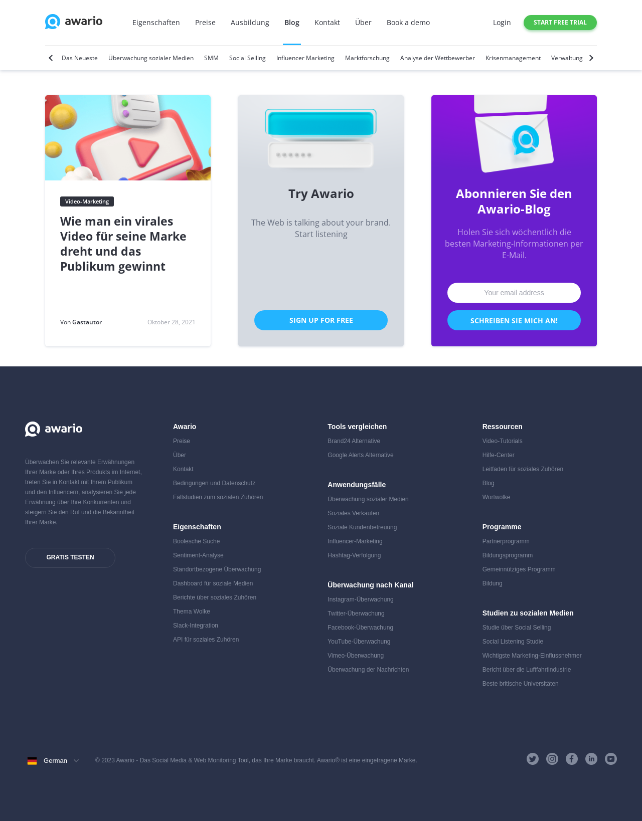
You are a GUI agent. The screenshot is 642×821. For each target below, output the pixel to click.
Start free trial (560, 22)
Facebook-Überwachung (360, 627)
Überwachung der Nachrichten (368, 669)
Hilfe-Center (499, 455)
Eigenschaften (156, 22)
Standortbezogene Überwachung (217, 569)
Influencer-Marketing (355, 541)
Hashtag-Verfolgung (354, 555)
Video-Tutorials (503, 441)
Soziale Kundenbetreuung (362, 527)
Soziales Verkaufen (353, 513)
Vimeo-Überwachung (356, 655)
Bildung (493, 583)
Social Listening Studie (513, 641)
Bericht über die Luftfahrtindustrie (527, 669)
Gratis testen (70, 557)
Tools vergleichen (357, 427)
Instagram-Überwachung (360, 599)
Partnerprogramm (506, 541)
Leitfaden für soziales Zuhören (523, 469)
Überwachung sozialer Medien (368, 499)
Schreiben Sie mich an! (514, 320)
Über (363, 22)
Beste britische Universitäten (521, 683)
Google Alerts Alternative (360, 455)
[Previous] (52, 58)
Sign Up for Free (321, 320)
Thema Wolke (191, 611)
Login (502, 22)
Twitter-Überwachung (356, 613)
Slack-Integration (195, 625)
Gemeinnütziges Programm (519, 569)
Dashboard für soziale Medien (213, 583)
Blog (291, 22)
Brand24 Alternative (354, 441)
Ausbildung (250, 22)
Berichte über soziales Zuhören (214, 597)
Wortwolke (497, 497)
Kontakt (327, 22)
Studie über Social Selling (517, 627)
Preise (205, 22)
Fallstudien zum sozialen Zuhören (218, 497)
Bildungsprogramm (508, 555)
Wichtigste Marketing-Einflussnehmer (532, 655)
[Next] (590, 58)
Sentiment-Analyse (198, 555)
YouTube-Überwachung (359, 641)
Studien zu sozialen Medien (528, 613)
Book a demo (408, 22)
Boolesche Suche (196, 541)
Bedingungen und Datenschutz (214, 483)
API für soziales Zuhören (206, 639)
